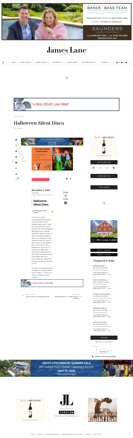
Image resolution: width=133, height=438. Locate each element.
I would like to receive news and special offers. (105, 356)
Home (13, 62)
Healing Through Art (100, 308)
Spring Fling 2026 (99, 266)
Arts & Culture (25, 62)
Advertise (40, 434)
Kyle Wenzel (19, 128)
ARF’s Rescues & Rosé (100, 322)
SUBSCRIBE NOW (104, 351)
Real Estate (57, 62)
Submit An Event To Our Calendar (72, 434)
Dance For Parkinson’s (100, 280)
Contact (88, 434)
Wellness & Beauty (88, 62)
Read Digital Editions (52, 434)
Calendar (104, 62)
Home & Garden (72, 62)
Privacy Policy (97, 434)
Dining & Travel (41, 62)
